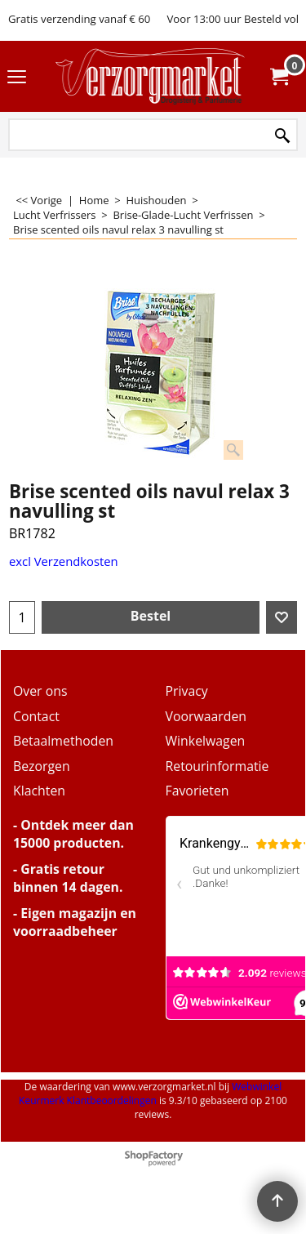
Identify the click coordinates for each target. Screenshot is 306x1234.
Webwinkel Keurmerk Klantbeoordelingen (150, 1093)
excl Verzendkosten (63, 561)
